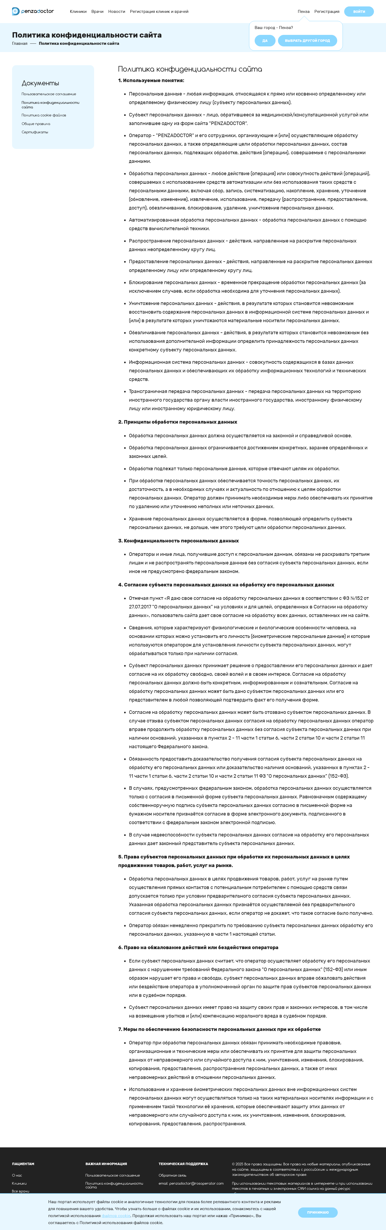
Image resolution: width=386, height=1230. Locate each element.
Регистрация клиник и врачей (159, 11)
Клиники (78, 11)
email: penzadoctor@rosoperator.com (191, 1183)
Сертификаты (35, 132)
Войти (359, 12)
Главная (19, 43)
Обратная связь (172, 1175)
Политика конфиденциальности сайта (114, 1185)
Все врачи (20, 1191)
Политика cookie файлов (44, 115)
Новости (116, 11)
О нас (17, 1175)
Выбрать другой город (307, 41)
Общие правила (36, 124)
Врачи (97, 11)
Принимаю (318, 1212)
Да (265, 41)
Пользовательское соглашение (49, 94)
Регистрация (326, 11)
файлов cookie (116, 1215)
